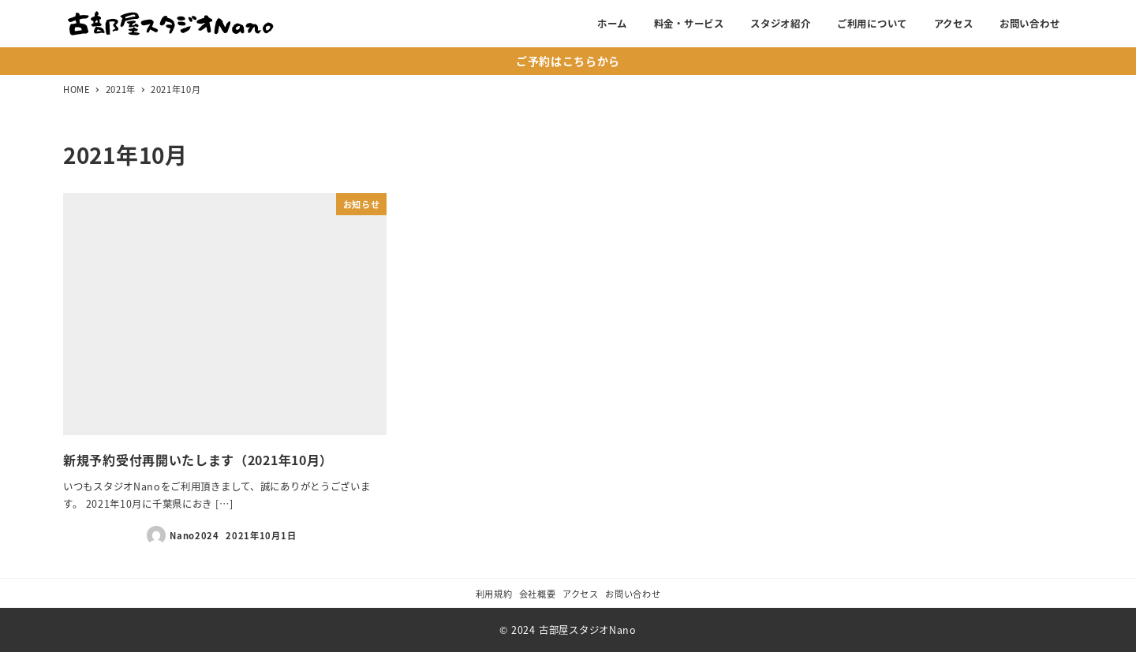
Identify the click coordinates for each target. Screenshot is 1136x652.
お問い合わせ (632, 593)
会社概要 (537, 593)
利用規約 (494, 593)
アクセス (580, 593)
